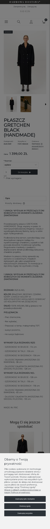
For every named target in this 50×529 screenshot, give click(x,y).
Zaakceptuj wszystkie (25, 513)
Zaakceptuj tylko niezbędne (25, 499)
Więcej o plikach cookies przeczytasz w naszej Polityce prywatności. (22, 491)
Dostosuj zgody (24, 506)
